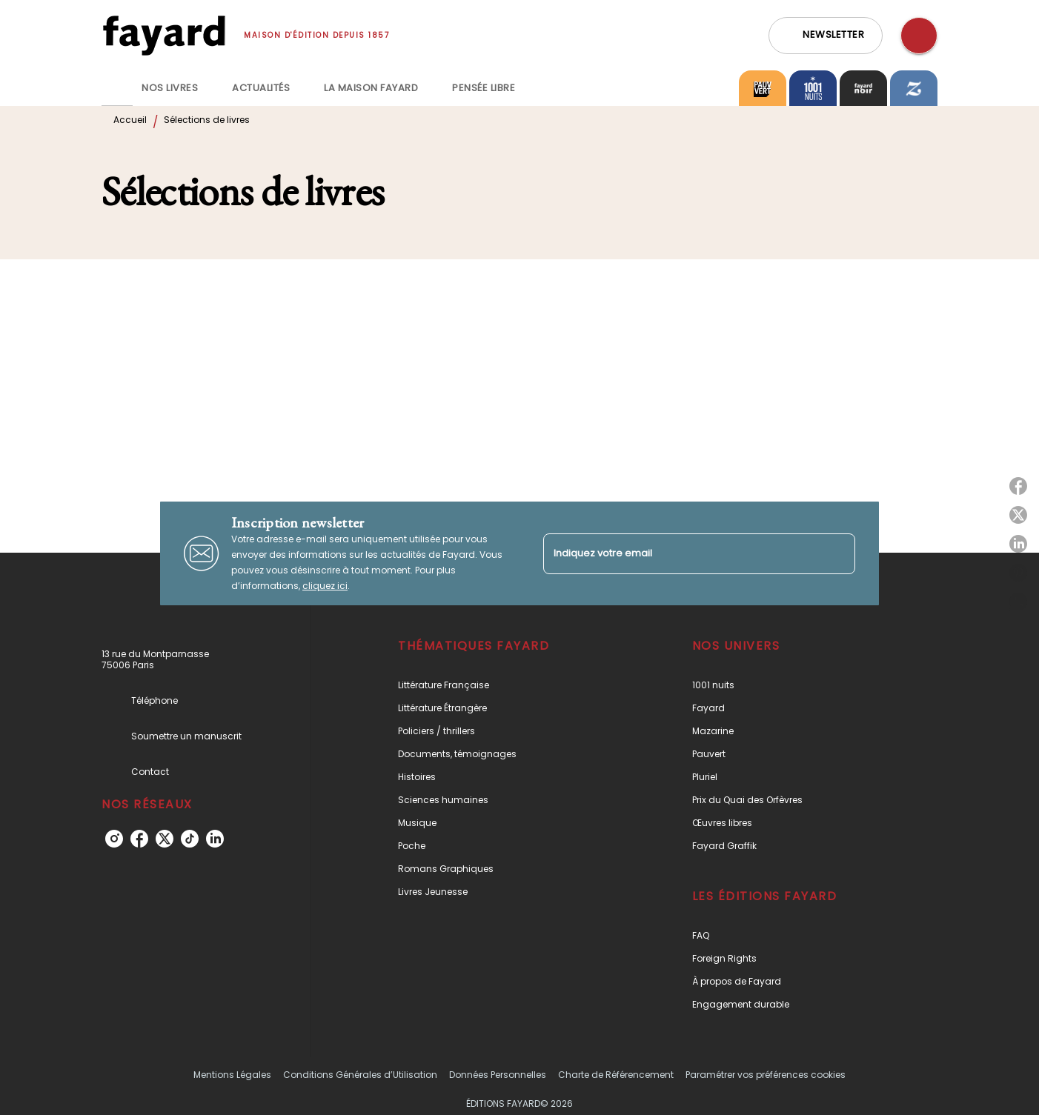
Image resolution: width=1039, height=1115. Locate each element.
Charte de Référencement (616, 1074)
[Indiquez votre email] (680, 553)
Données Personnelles (497, 1074)
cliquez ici (325, 585)
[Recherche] (918, 35)
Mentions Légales (232, 1074)
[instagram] (114, 838)
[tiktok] (189, 838)
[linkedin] (215, 838)
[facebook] (139, 838)
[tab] (117, 88)
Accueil (130, 119)
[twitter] (164, 838)
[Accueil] (164, 35)
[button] (826, 35)
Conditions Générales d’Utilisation (360, 1074)
